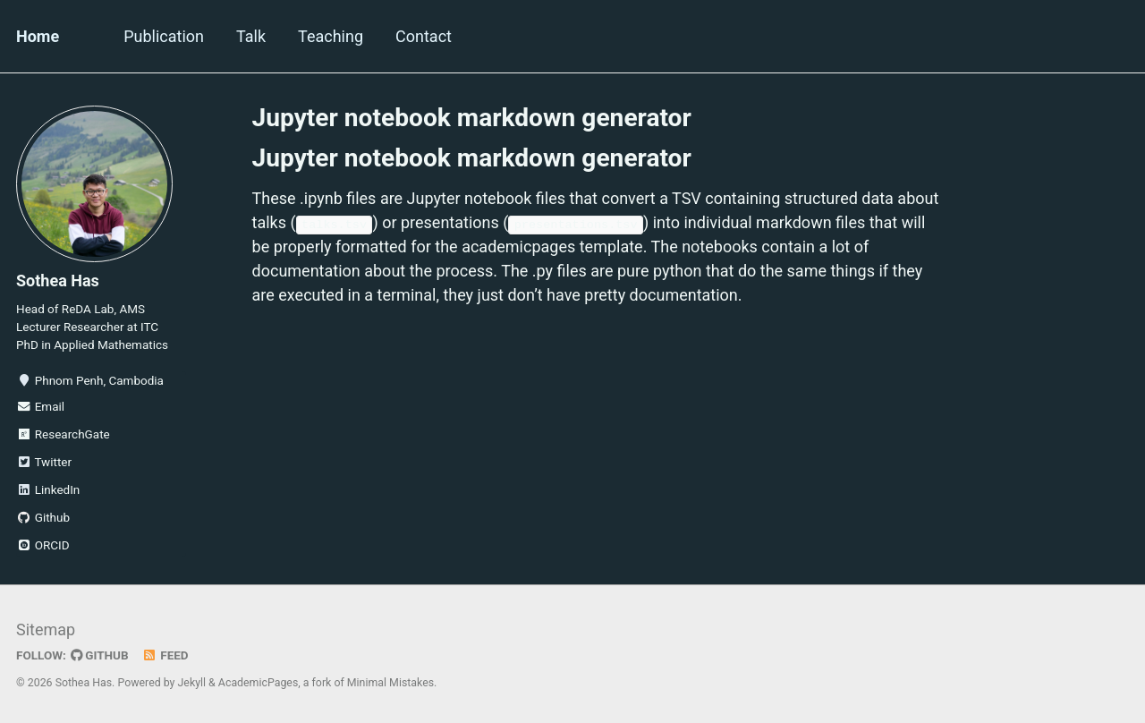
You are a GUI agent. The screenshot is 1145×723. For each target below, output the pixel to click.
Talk (251, 36)
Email (40, 406)
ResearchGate (63, 434)
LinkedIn (48, 489)
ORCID (43, 545)
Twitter (44, 462)
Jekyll (192, 682)
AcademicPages (258, 682)
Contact (423, 36)
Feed (165, 655)
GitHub (100, 655)
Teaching (330, 36)
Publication (163, 36)
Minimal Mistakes (390, 682)
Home (37, 36)
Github (43, 517)
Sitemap (45, 629)
